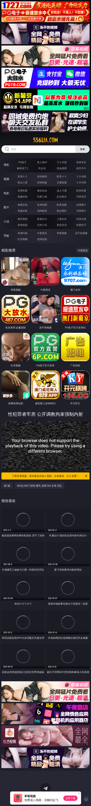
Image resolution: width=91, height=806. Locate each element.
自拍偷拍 (42, 176)
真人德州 (42, 162)
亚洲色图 (42, 204)
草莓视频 (62, 233)
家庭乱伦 (42, 219)
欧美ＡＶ (62, 176)
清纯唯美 (42, 210)
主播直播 (62, 182)
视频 (6, 179)
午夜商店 (42, 233)
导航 (6, 236)
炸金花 (42, 168)
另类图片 (81, 210)
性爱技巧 (81, 225)
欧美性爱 (81, 190)
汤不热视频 (81, 233)
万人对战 (62, 162)
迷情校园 (22, 225)
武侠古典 (81, 219)
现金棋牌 (62, 168)
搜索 (82, 149)
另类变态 (81, 196)
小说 (6, 221)
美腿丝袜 (22, 210)
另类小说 (42, 225)
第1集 (7, 485)
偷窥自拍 (22, 204)
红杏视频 (22, 239)
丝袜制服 (42, 182)
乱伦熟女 (62, 196)
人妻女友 (62, 219)
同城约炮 (22, 233)
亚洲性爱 (22, 190)
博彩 (6, 165)
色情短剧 (42, 239)
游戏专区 (81, 162)
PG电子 (22, 162)
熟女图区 (62, 210)
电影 (6, 193)
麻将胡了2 (22, 168)
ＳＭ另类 (81, 182)
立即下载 (70, 798)
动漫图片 (81, 204)
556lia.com (45, 140)
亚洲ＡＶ (22, 176)
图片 (6, 207)
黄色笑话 (62, 225)
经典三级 (42, 196)
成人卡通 (62, 190)
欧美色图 (62, 204)
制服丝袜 (22, 196)
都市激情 (22, 219)
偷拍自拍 (42, 190)
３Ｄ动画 (81, 176)
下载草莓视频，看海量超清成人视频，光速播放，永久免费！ (50, 476)
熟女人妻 (22, 182)
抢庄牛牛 (81, 168)
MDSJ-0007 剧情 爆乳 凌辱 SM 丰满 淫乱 (39, 485)
